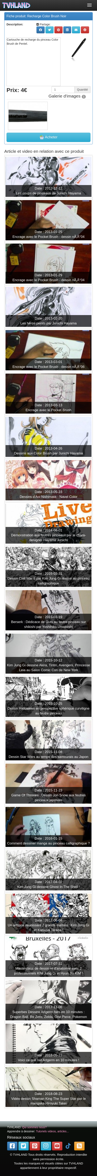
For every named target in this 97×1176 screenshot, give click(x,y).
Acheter (48, 137)
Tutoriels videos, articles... (52, 1131)
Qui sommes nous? (34, 1127)
